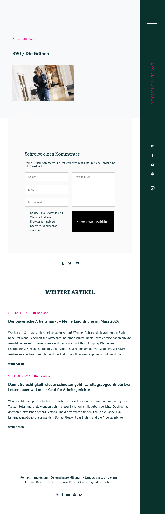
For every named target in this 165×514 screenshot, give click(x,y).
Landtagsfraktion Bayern (100, 477)
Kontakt (25, 477)
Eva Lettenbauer (153, 83)
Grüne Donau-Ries (61, 482)
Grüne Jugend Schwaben (95, 482)
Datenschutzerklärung (65, 477)
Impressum (40, 477)
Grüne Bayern (35, 482)
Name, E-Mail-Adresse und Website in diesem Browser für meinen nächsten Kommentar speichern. (46, 221)
